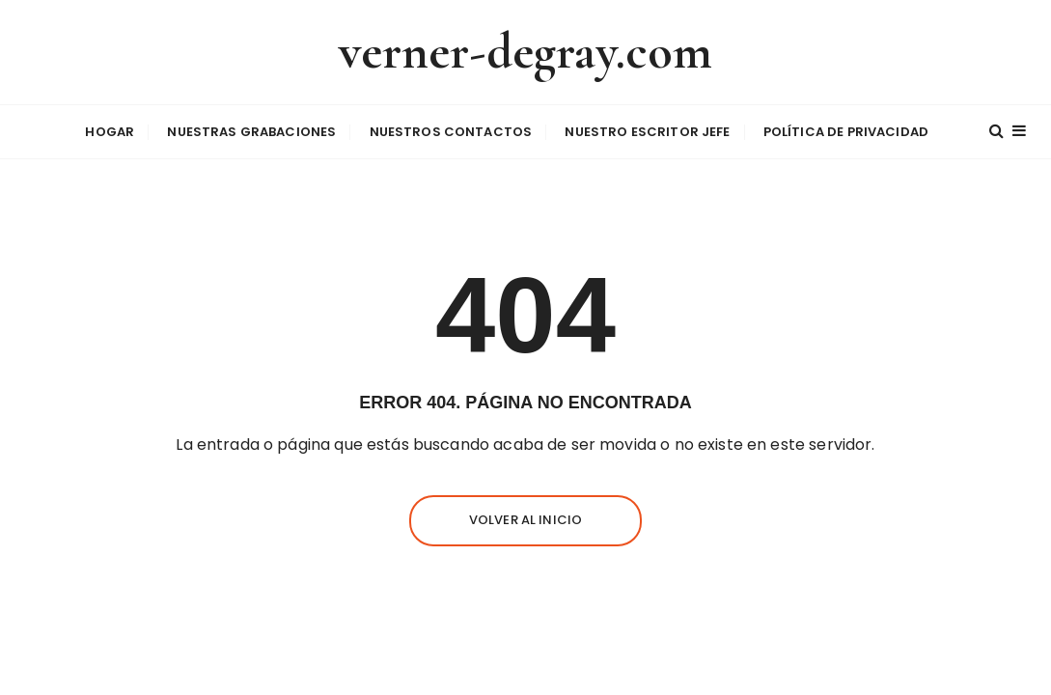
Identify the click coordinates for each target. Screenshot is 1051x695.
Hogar (109, 132)
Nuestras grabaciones (251, 132)
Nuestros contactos (451, 132)
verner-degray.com (526, 51)
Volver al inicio (525, 520)
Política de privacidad (845, 132)
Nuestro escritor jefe (647, 132)
